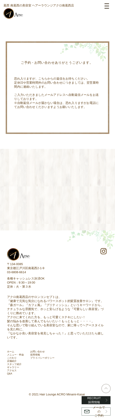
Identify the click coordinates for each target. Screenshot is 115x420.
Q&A (9, 373)
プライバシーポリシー (42, 358)
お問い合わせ (37, 351)
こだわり (12, 358)
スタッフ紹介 (14, 364)
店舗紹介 (12, 361)
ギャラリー (13, 367)
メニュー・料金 (15, 354)
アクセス (12, 370)
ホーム (10, 351)
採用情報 (35, 354)
